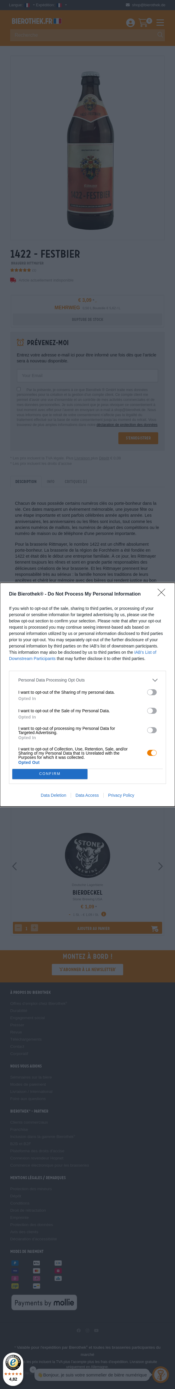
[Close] (163, 594)
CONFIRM (50, 773)
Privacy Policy (121, 795)
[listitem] (87, 680)
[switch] (152, 692)
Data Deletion (53, 795)
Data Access (87, 795)
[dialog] (87, 695)
